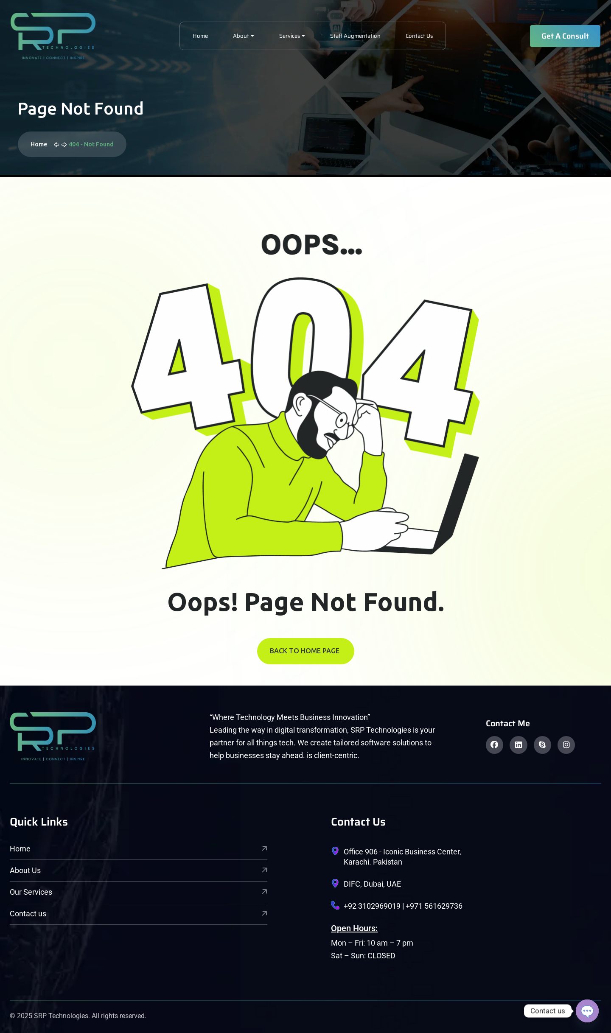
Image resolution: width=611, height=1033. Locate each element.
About (241, 35)
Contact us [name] (138, 913)
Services (289, 35)
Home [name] (138, 848)
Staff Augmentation (355, 35)
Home (200, 35)
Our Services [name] (138, 891)
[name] (53, 36)
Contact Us (419, 35)
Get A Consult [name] (565, 36)
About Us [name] (138, 870)
